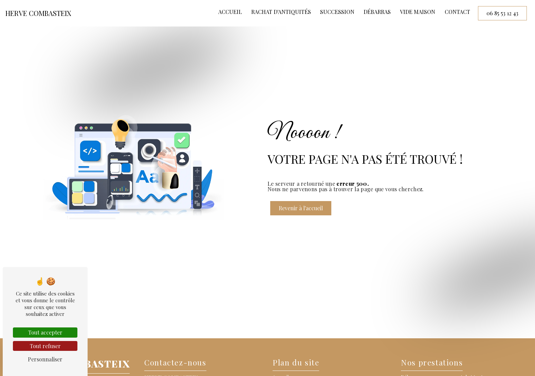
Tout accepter (45, 332)
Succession (337, 11)
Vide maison (417, 11)
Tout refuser (45, 346)
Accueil (230, 11)
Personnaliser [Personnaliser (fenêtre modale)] (45, 359)
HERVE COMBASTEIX (38, 13)
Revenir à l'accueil (301, 208)
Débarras (377, 11)
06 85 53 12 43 (502, 13)
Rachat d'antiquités (281, 11)
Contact (457, 11)
